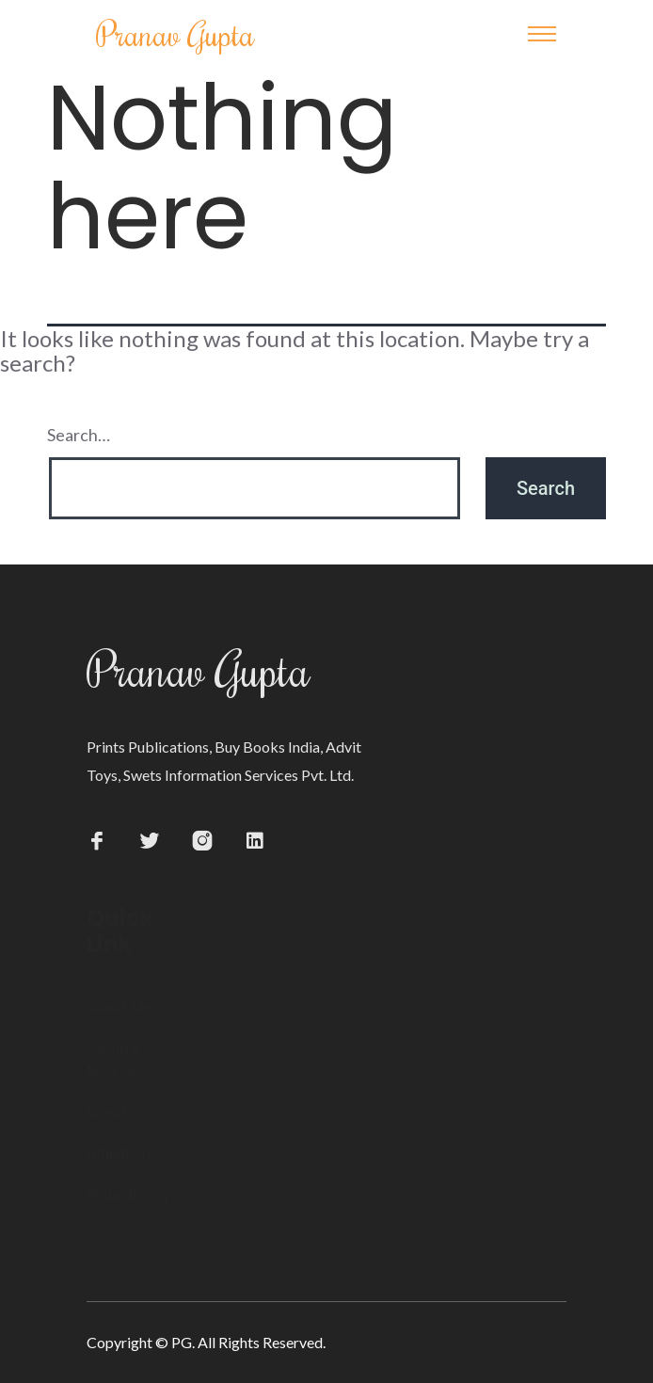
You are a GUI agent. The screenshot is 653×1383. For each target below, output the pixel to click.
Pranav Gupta (175, 33)
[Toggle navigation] (542, 34)
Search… (78, 434)
